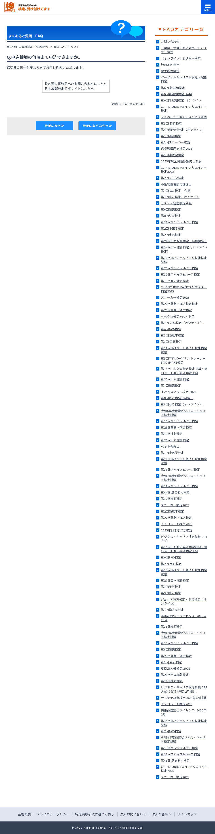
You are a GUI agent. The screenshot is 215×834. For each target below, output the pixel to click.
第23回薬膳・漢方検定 (176, 656)
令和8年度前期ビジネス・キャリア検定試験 (183, 739)
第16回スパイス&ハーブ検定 (180, 469)
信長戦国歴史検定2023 (176, 148)
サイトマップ (187, 814)
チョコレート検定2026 (176, 704)
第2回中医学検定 (172, 228)
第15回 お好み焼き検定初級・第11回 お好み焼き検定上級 (184, 370)
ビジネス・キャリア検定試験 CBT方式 (184, 538)
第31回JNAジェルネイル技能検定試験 (184, 350)
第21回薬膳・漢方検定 (176, 427)
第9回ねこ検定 (171, 593)
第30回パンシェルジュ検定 (179, 421)
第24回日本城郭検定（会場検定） (184, 241)
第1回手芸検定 (171, 586)
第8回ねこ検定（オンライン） (181, 404)
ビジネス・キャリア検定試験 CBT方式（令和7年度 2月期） (184, 689)
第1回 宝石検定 (171, 341)
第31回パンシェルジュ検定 (179, 486)
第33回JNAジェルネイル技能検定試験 (184, 572)
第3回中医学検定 (172, 452)
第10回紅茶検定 (172, 498)
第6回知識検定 (171, 209)
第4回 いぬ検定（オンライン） (182, 323)
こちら (102, 83)
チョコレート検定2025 (176, 524)
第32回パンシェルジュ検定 (179, 643)
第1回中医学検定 (172, 155)
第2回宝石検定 (171, 235)
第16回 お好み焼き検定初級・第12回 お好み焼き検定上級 (184, 549)
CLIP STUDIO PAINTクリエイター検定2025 (184, 289)
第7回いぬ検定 (171, 731)
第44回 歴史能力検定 (175, 492)
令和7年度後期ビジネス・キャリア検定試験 (183, 635)
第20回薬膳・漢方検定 (176, 310)
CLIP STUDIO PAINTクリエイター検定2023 (184, 169)
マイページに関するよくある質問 (184, 117)
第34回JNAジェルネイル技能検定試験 (184, 723)
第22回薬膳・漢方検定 (176, 517)
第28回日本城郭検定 (175, 674)
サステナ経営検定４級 (176, 203)
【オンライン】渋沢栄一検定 (181, 58)
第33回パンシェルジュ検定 (179, 748)
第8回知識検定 (171, 649)
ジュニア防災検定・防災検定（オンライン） (184, 601)
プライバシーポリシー (53, 814)
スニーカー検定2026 (175, 777)
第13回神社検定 (172, 433)
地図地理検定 (170, 64)
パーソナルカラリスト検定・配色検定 (184, 79)
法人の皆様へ (162, 814)
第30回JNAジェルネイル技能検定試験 (184, 260)
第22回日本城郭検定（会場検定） (28, 47)
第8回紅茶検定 (171, 215)
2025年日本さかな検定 (176, 530)
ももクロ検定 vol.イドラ (178, 316)
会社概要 (24, 814)
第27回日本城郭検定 (175, 580)
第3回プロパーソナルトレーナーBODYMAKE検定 (183, 360)
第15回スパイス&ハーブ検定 (180, 274)
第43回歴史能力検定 (175, 281)
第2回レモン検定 (172, 178)
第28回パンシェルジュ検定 (179, 222)
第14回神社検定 (172, 681)
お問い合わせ (170, 41)
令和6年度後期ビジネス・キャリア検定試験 (183, 413)
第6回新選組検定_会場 (176, 94)
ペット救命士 (170, 446)
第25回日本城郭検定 (175, 379)
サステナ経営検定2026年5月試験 (183, 698)
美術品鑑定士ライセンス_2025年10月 (183, 618)
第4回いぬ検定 (171, 329)
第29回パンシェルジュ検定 (179, 268)
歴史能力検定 (170, 71)
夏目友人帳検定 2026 (175, 668)
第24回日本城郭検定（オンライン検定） (184, 249)
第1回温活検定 (171, 136)
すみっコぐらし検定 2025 (178, 392)
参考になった (54, 125)
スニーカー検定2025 (175, 297)
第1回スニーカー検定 (175, 142)
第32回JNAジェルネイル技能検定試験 (184, 461)
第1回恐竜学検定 (172, 335)
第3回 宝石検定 (171, 662)
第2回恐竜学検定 (172, 511)
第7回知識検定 (171, 385)
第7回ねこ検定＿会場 (175, 190)
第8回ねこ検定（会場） (177, 398)
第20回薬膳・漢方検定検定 (179, 304)
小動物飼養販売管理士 (176, 184)
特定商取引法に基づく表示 (94, 814)
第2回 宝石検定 (171, 564)
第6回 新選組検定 (173, 88)
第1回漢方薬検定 (172, 610)
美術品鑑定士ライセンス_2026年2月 (183, 712)
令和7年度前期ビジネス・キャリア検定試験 (183, 478)
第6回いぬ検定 (171, 557)
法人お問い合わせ (133, 814)
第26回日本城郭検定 (175, 440)
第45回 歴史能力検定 (175, 760)
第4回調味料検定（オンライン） (183, 129)
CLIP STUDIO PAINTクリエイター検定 (184, 108)
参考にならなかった (97, 125)
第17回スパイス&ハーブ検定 (180, 754)
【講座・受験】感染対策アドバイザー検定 (184, 50)
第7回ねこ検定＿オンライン (180, 197)
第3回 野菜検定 (171, 123)
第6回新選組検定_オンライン (181, 100)
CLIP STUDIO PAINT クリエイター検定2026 (184, 769)
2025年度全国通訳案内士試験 (181, 161)
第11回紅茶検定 (172, 626)
